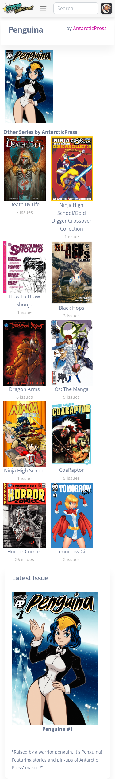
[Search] (75, 8)
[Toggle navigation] (43, 8)
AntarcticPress (90, 28)
